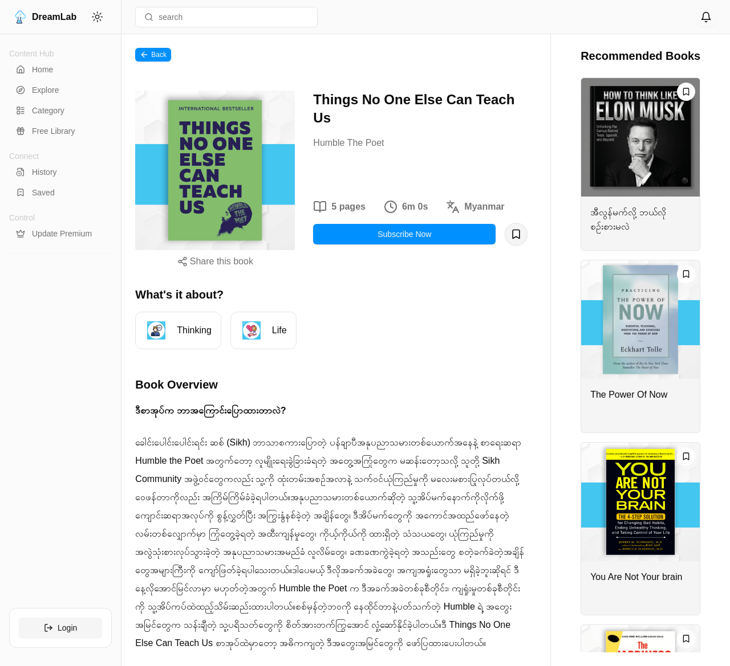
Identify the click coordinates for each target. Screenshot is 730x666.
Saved (35, 192)
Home (34, 69)
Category (40, 110)
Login (60, 627)
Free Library (45, 131)
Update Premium (54, 233)
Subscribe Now (404, 234)
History (36, 172)
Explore (37, 90)
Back (153, 54)
